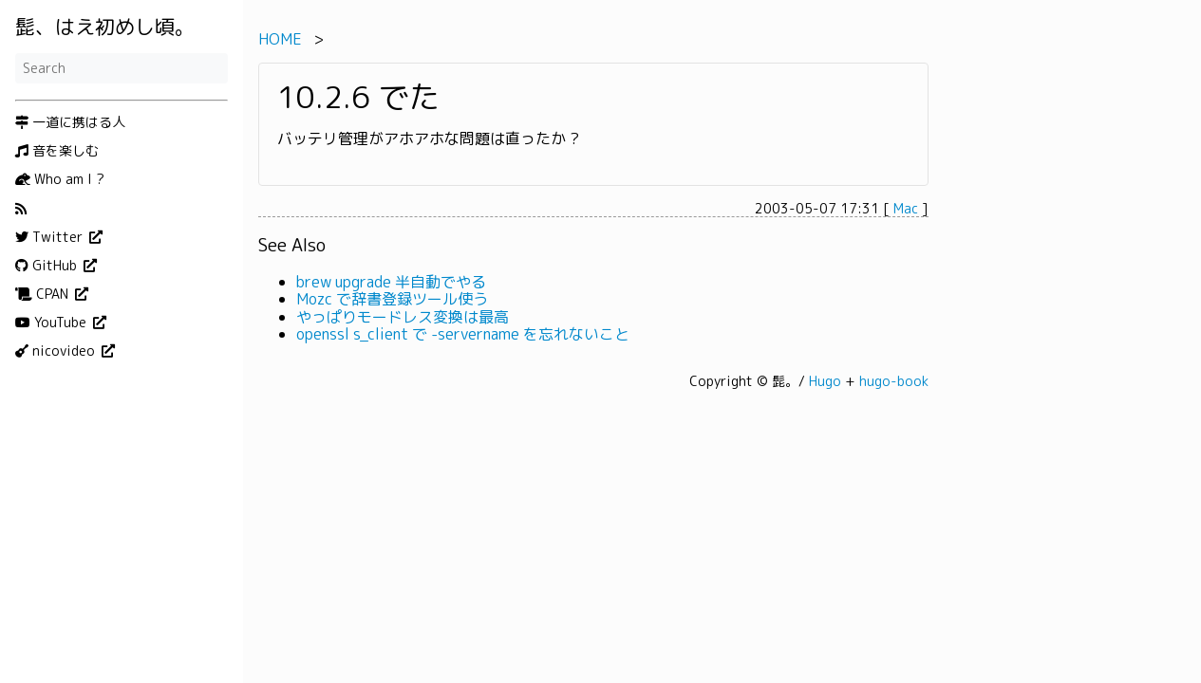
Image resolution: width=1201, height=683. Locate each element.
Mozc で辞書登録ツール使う (392, 298)
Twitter (50, 237)
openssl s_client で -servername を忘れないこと (462, 333)
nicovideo (57, 351)
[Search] (121, 68)
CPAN (43, 294)
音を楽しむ (57, 150)
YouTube (52, 322)
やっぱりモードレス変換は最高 (402, 316)
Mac (905, 208)
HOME (280, 38)
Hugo (825, 381)
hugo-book (894, 381)
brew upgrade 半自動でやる (391, 281)
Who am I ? (59, 179)
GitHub (48, 265)
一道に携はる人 (70, 122)
